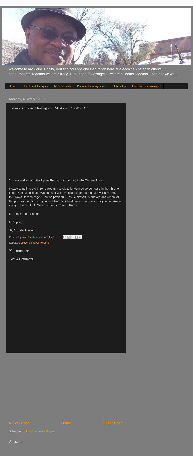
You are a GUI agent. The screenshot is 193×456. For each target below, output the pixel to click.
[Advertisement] (65, 387)
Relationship (118, 86)
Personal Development (91, 86)
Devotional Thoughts (35, 86)
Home (12, 86)
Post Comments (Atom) (40, 431)
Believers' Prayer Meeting (34, 242)
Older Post (113, 423)
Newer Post (19, 423)
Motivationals (62, 86)
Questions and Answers (146, 86)
